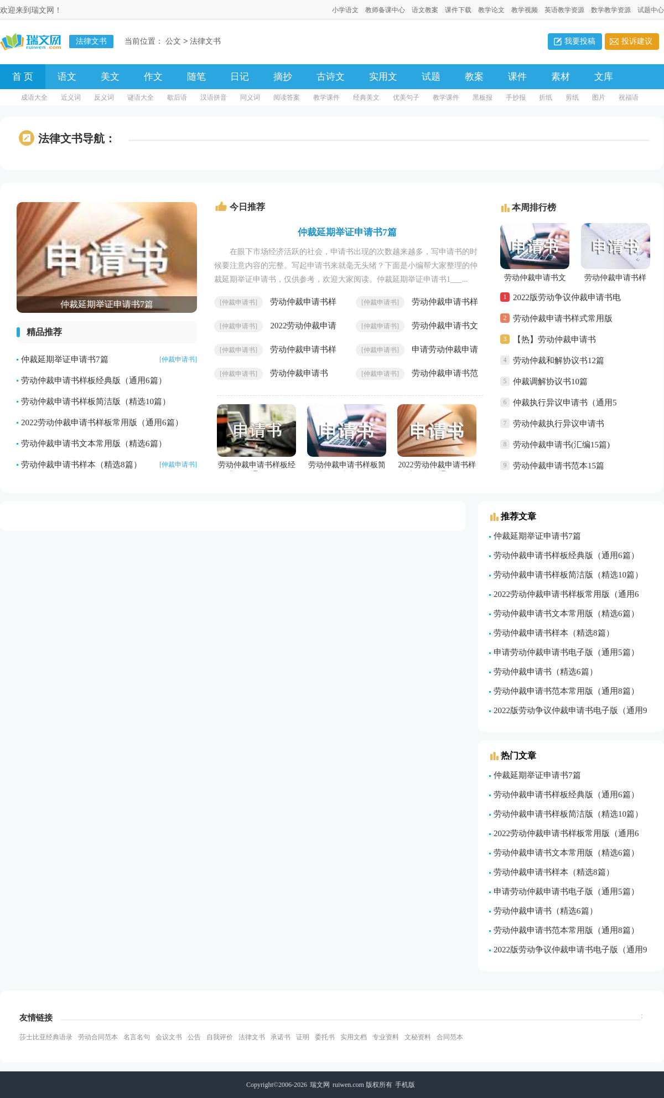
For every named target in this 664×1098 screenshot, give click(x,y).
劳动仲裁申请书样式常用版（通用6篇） (563, 321)
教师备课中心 (385, 10)
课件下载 (458, 10)
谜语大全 (140, 97)
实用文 (383, 76)
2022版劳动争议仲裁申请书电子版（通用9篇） (567, 300)
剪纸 (572, 97)
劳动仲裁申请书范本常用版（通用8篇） (566, 691)
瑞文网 (320, 1085)
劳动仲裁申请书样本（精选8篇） (81, 464)
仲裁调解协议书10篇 (550, 381)
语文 (67, 76)
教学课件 (326, 97)
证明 (302, 1037)
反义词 (104, 97)
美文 (110, 76)
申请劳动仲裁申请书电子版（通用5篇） (566, 652)
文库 (603, 76)
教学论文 (491, 10)
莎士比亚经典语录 (45, 1037)
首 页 (22, 76)
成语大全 (34, 97)
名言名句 (136, 1037)
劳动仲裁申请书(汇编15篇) (561, 444)
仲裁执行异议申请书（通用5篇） (565, 405)
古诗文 (331, 76)
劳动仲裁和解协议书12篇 (558, 360)
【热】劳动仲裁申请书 (554, 339)
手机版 (405, 1085)
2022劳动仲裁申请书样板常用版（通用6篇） (102, 422)
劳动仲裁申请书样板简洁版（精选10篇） (95, 401)
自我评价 (219, 1037)
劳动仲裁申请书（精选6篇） (546, 671)
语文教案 (425, 10)
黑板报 (482, 97)
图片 (598, 97)
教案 (474, 76)
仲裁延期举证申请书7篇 (64, 359)
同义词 (250, 97)
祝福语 (629, 97)
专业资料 (385, 1037)
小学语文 (345, 10)
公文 (173, 42)
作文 (153, 76)
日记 (239, 76)
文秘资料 (417, 1037)
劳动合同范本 (98, 1037)
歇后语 (177, 97)
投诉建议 (636, 41)
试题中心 (650, 10)
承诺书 (280, 1037)
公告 (194, 1037)
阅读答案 (286, 97)
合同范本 (450, 1037)
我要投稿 (579, 41)
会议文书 (168, 1037)
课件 (517, 76)
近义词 (71, 97)
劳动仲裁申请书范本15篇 (558, 465)
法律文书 (205, 42)
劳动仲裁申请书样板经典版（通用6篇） (94, 380)
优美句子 (406, 97)
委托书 (325, 1037)
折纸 (545, 97)
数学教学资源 (611, 10)
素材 (560, 76)
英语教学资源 (564, 10)
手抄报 (516, 97)
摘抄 (282, 76)
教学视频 (524, 10)
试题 (431, 76)
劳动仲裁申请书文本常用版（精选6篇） (94, 443)
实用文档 (353, 1037)
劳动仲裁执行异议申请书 (558, 423)
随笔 (196, 76)
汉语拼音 (213, 97)
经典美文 (366, 97)
